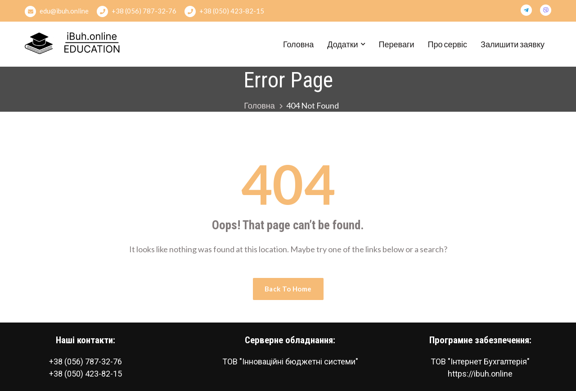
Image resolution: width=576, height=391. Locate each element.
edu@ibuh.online (57, 11)
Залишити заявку (512, 44)
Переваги (396, 44)
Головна (298, 44)
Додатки (342, 44)
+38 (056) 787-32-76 (136, 11)
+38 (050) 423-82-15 (224, 11)
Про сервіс (448, 44)
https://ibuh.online (480, 373)
